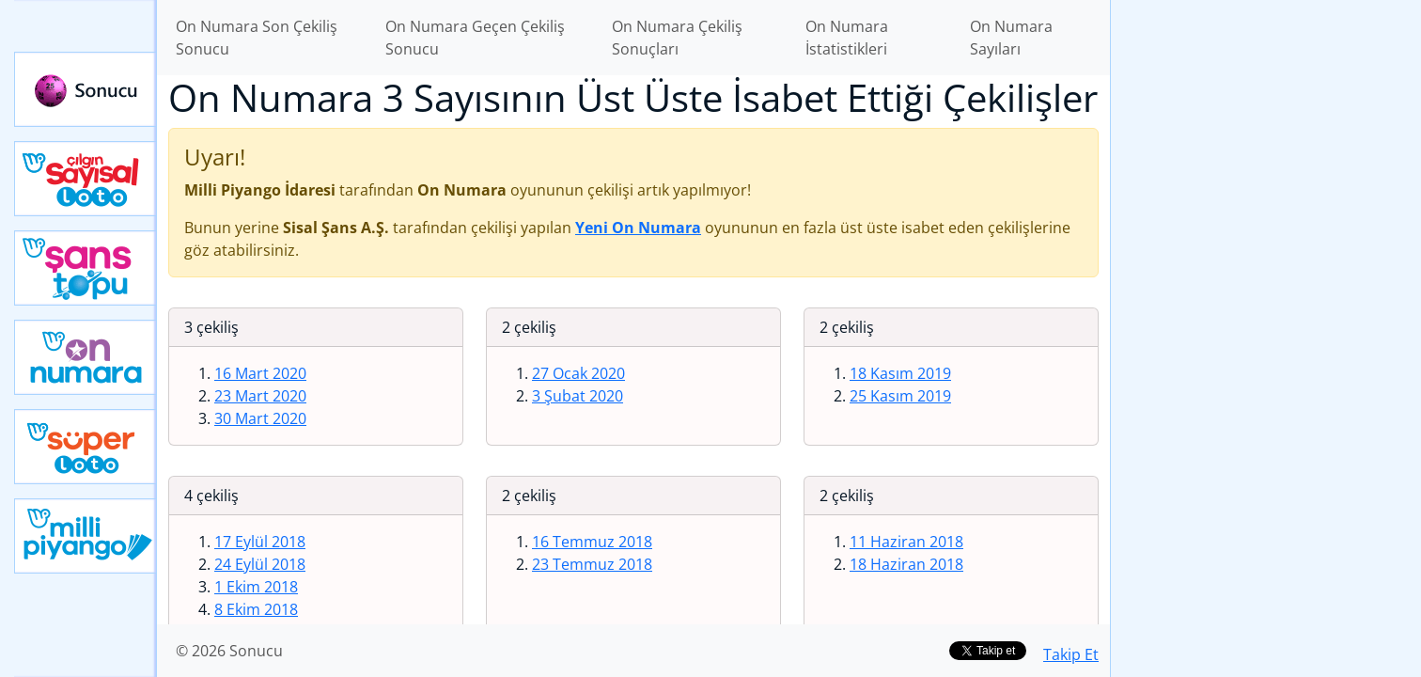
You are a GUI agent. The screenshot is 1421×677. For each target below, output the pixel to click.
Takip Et (1071, 654)
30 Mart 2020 (260, 418)
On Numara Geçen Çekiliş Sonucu (475, 37)
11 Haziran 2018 (906, 541)
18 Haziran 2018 (906, 564)
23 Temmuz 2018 (592, 564)
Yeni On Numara (85, 357)
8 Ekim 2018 (256, 609)
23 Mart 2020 (260, 396)
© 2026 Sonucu (229, 650)
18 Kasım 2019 (900, 373)
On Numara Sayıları (1011, 37)
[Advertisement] (1266, 297)
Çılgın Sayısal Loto (85, 178)
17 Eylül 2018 (259, 541)
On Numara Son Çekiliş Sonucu (256, 37)
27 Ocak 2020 (578, 373)
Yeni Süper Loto (85, 446)
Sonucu (85, 89)
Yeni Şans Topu (85, 268)
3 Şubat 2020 (577, 396)
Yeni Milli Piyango (85, 536)
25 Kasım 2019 (900, 396)
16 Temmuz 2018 (592, 541)
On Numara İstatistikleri (846, 37)
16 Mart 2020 (260, 373)
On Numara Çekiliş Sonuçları (677, 37)
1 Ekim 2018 (256, 586)
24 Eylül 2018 (259, 564)
